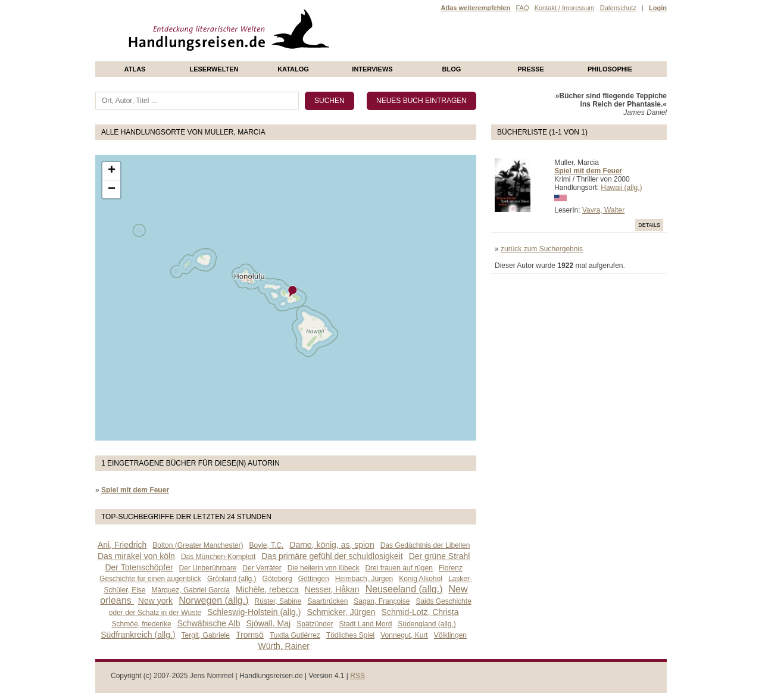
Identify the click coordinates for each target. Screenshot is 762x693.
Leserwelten (213, 69)
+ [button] (111, 171)
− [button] (111, 189)
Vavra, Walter (603, 210)
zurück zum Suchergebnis (542, 249)
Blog (451, 69)
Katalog (293, 69)
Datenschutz (618, 7)
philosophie (610, 69)
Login (658, 7)
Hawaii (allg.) (621, 187)
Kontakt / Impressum (565, 7)
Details (649, 225)
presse (530, 69)
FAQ (522, 7)
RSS (357, 676)
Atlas (135, 69)
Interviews (372, 69)
